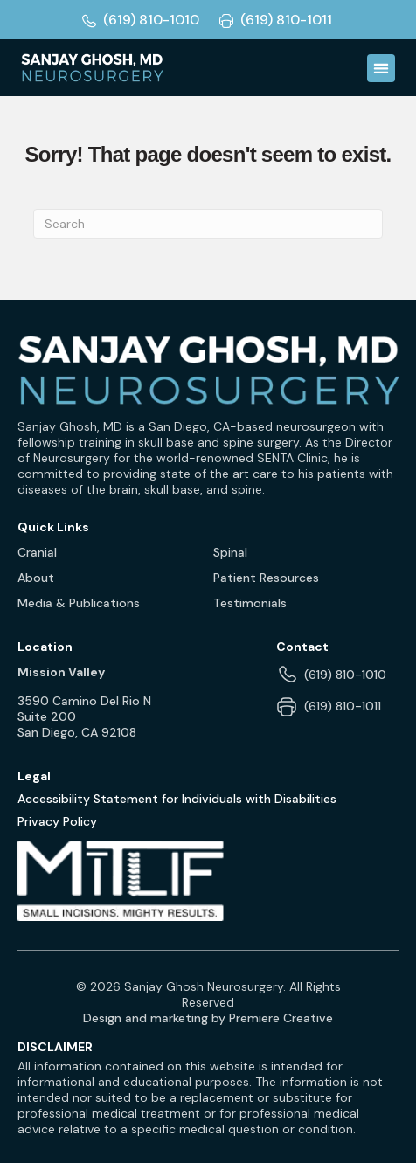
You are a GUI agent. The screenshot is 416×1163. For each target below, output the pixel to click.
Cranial (37, 552)
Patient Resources (266, 577)
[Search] (208, 224)
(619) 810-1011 (342, 706)
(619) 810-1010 (345, 674)
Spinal (230, 552)
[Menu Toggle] (381, 68)
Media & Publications (78, 603)
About (35, 577)
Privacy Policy (57, 821)
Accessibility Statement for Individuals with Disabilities (176, 798)
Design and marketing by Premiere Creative (208, 1018)
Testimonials (250, 603)
